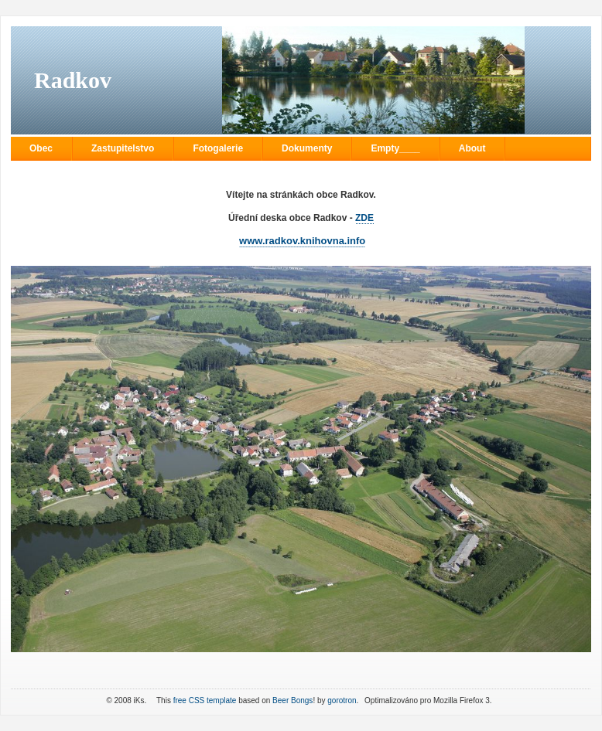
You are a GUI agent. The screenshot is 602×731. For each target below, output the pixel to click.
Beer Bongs (292, 700)
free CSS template (205, 700)
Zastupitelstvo (122, 148)
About (472, 148)
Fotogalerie (218, 148)
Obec (41, 148)
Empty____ (395, 148)
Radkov (72, 80)
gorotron (341, 700)
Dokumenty (307, 148)
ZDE (364, 217)
